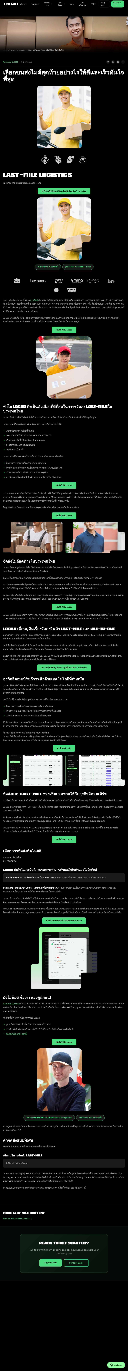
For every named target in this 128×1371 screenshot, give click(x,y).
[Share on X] (113, 62)
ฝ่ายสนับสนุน (83, 4)
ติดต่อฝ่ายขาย (117, 4)
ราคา (72, 4)
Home (5, 50)
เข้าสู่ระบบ (103, 4)
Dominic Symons (11, 1003)
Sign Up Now (50, 1262)
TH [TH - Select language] (94, 4)
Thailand (13, 50)
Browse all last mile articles (17, 1218)
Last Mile (22, 50)
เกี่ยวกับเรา (48, 4)
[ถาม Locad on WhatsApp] (116, 1365)
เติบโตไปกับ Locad (64, 329)
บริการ (23, 4)
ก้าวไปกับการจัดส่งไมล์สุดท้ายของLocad (64, 920)
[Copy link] (123, 62)
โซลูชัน (36, 4)
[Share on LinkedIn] (108, 62)
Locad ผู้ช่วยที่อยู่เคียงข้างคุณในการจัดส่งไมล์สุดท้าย (64, 667)
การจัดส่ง (34, 300)
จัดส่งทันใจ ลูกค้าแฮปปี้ (16, 1034)
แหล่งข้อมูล (61, 4)
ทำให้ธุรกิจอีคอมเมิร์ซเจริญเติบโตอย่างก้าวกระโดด (64, 191)
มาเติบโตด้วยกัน (64, 748)
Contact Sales (76, 1262)
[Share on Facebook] (118, 62)
